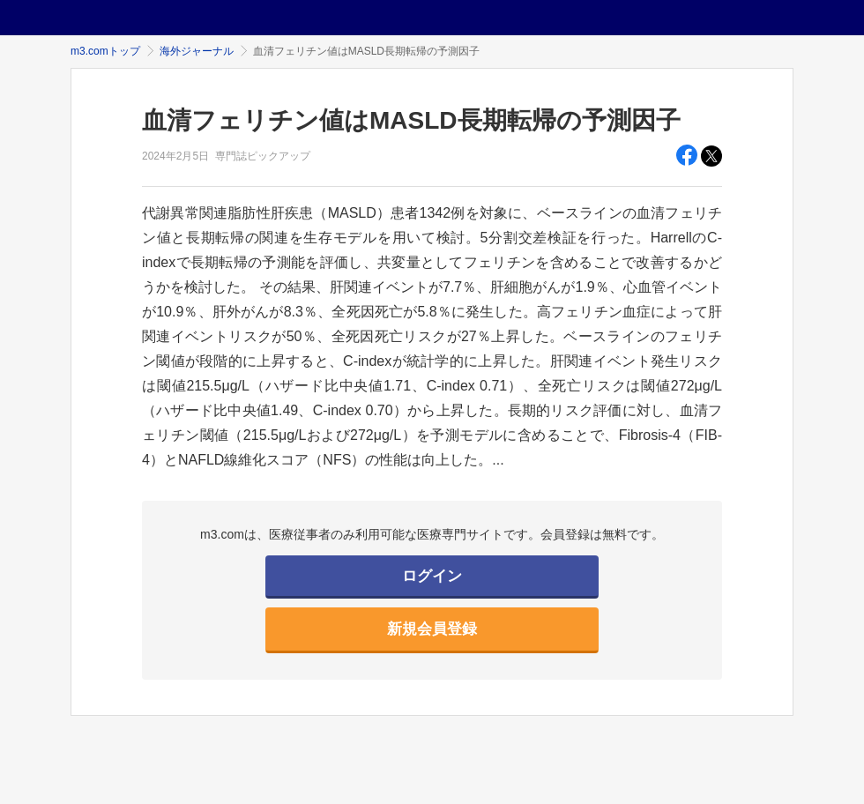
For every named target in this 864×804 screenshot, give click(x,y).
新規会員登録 (432, 629)
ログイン (432, 576)
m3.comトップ (105, 51)
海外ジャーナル (197, 51)
